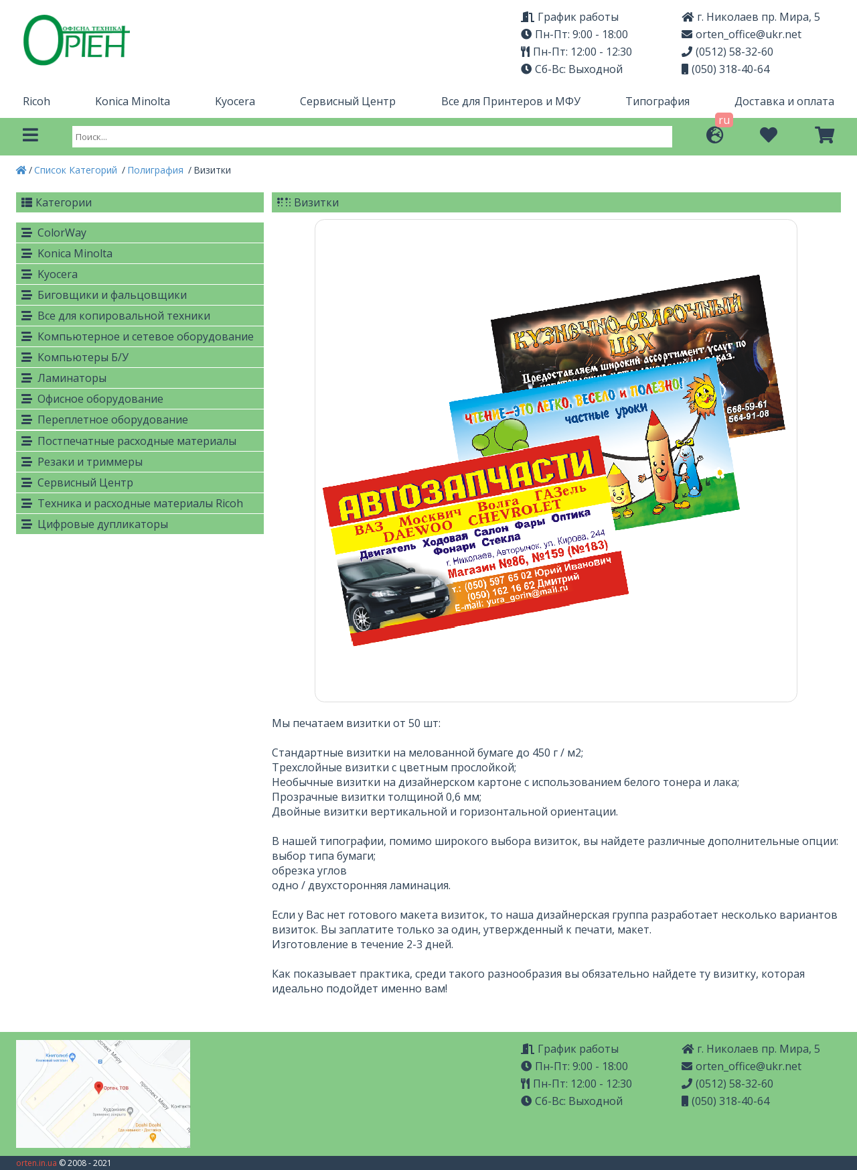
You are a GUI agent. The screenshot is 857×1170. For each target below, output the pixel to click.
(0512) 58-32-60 (727, 51)
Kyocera (235, 101)
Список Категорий (77, 170)
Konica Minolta (132, 101)
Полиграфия (156, 170)
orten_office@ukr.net (741, 34)
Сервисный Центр (348, 101)
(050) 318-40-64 (725, 69)
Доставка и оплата (784, 101)
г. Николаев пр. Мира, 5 (751, 16)
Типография (657, 101)
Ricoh (36, 101)
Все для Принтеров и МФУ (510, 101)
